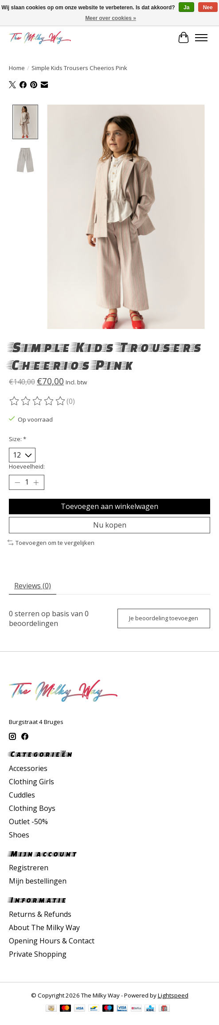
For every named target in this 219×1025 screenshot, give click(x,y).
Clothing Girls (31, 781)
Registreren (28, 867)
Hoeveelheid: (27, 466)
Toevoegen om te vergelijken (51, 542)
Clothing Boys (32, 808)
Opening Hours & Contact (51, 940)
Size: (17, 438)
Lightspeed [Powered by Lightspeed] (173, 995)
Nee (208, 7)
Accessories (28, 768)
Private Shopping (37, 953)
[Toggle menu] (201, 38)
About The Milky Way (44, 927)
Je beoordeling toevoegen (163, 618)
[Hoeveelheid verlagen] (17, 482)
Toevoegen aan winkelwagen (109, 505)
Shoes (19, 834)
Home (17, 68)
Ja (186, 7)
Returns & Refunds (40, 914)
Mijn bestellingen (37, 880)
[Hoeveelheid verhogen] (36, 482)
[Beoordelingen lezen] (37, 400)
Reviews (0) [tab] (32, 585)
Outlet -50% (28, 821)
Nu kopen (109, 524)
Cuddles (22, 794)
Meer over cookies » (110, 18)
